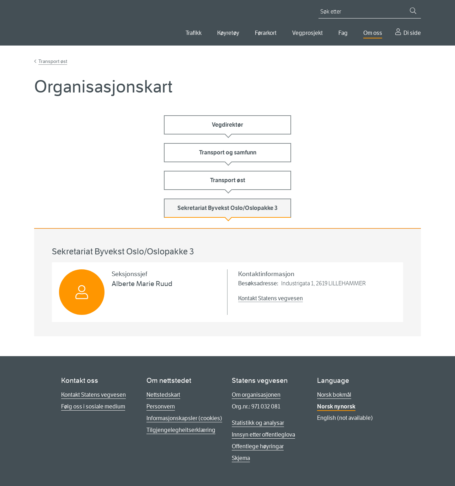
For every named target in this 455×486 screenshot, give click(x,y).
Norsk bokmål (334, 394)
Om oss (372, 33)
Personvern (160, 406)
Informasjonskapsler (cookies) (184, 418)
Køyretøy (228, 33)
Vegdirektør (227, 124)
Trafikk (194, 33)
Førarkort (266, 33)
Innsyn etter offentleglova (263, 434)
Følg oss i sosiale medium (93, 406)
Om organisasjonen (256, 394)
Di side (412, 33)
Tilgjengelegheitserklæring (180, 430)
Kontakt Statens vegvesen (270, 298)
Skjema (241, 458)
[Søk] (413, 11)
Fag (343, 33)
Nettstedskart (163, 394)
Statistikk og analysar (258, 422)
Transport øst (52, 61)
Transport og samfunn (227, 152)
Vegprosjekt (307, 33)
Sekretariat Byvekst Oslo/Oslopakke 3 (227, 208)
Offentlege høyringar (258, 446)
